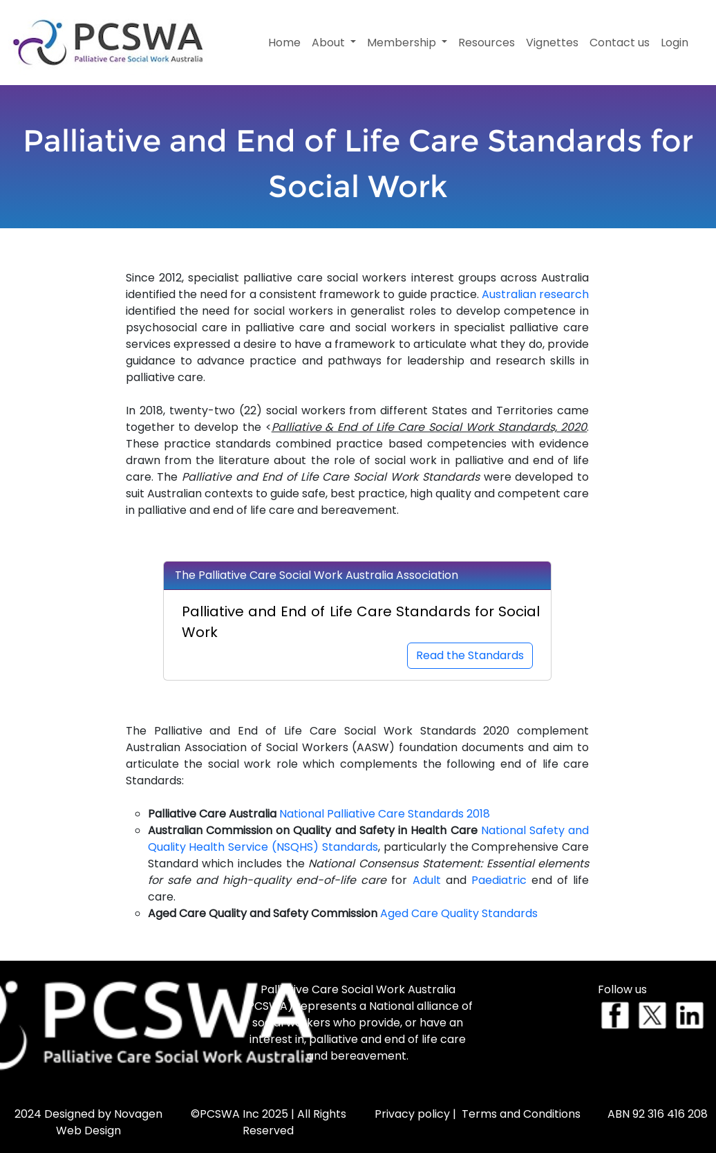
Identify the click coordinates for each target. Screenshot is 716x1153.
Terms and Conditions (521, 1114)
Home (284, 42)
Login (674, 42)
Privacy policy (412, 1114)
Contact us (620, 42)
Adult (427, 880)
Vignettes (552, 42)
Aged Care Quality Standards (459, 913)
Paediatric (499, 880)
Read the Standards (470, 655)
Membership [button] (403, 42)
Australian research (535, 294)
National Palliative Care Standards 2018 (384, 814)
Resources (486, 42)
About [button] (330, 42)
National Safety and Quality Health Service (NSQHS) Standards (369, 838)
